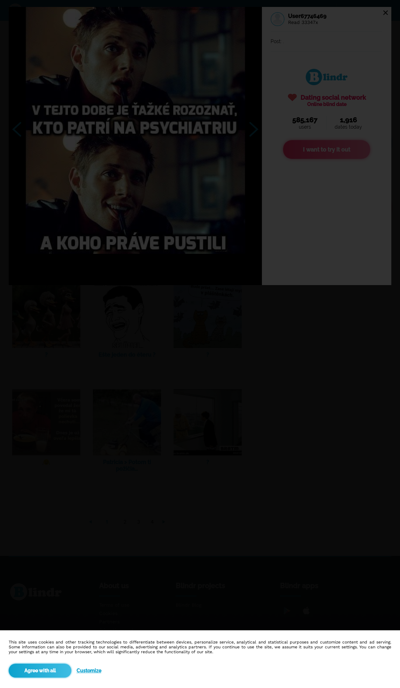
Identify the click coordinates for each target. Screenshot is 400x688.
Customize (89, 670)
